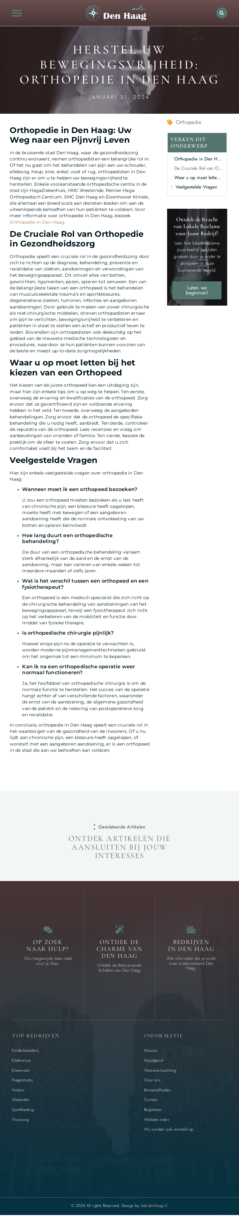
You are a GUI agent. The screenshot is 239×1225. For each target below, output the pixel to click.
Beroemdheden (157, 1094)
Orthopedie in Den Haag (37, 222)
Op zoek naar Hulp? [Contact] (47, 949)
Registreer (153, 1113)
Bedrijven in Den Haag (191, 949)
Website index (156, 1123)
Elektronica (21, 1064)
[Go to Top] (218, 1178)
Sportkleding (22, 1113)
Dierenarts (21, 1074)
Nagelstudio (22, 1084)
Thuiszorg (20, 1123)
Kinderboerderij (25, 1054)
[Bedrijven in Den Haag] (191, 931)
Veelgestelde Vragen (196, 187)
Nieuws (150, 1054)
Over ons (152, 1084)
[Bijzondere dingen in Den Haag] (119, 931)
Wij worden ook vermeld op (168, 1133)
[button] (17, 13)
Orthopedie (188, 122)
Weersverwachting (160, 1074)
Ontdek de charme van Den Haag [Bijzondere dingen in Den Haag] (119, 952)
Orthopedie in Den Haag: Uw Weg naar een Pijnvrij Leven (199, 158)
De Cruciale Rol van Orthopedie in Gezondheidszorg (198, 168)
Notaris (18, 1094)
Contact (150, 1103)
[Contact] (48, 931)
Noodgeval (153, 1064)
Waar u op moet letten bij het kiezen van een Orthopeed (199, 177)
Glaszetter (20, 1103)
